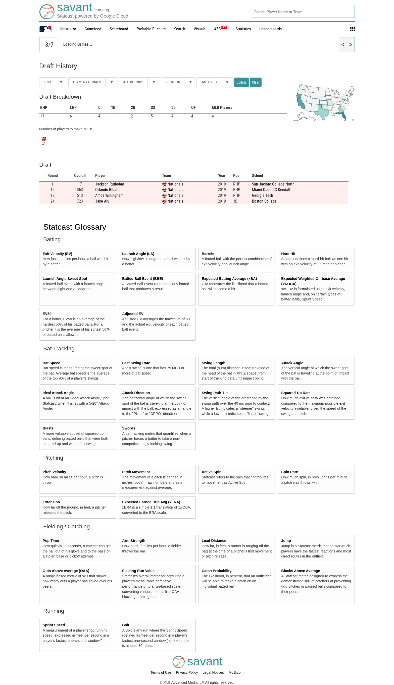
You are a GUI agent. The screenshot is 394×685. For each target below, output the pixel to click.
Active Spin (211, 472)
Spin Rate (289, 472)
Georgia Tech (262, 195)
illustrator (68, 29)
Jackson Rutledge (109, 184)
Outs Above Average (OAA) (66, 571)
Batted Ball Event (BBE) (142, 279)
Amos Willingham (109, 195)
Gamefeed (93, 29)
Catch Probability (216, 571)
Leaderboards (270, 29)
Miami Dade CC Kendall (271, 189)
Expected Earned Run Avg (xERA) (151, 502)
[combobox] (303, 11)
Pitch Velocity (54, 472)
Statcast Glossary (74, 226)
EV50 (47, 314)
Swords (128, 428)
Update (241, 82)
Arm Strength (133, 541)
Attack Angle (292, 363)
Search (179, 29)
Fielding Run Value (138, 571)
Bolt (125, 625)
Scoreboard (119, 29)
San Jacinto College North (273, 184)
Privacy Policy (187, 672)
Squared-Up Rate (296, 393)
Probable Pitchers (151, 29)
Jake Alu (102, 201)
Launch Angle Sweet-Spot (65, 279)
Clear (255, 82)
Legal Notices (214, 672)
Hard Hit (288, 254)
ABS (220, 29)
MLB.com (236, 672)
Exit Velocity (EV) (57, 254)
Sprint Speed (54, 625)
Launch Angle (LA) (138, 254)
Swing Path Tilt (215, 393)
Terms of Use (161, 672)
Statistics (243, 29)
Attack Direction (136, 393)
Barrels (208, 254)
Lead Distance (214, 541)
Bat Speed (51, 363)
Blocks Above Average (300, 571)
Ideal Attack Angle (58, 393)
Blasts (48, 428)
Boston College (264, 201)
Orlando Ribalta (108, 189)
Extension (51, 502)
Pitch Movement (136, 472)
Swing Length (213, 363)
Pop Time (51, 541)
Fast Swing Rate (136, 363)
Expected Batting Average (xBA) (229, 279)
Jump (286, 541)
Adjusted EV (132, 314)
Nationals (175, 184)
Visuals (200, 29)
